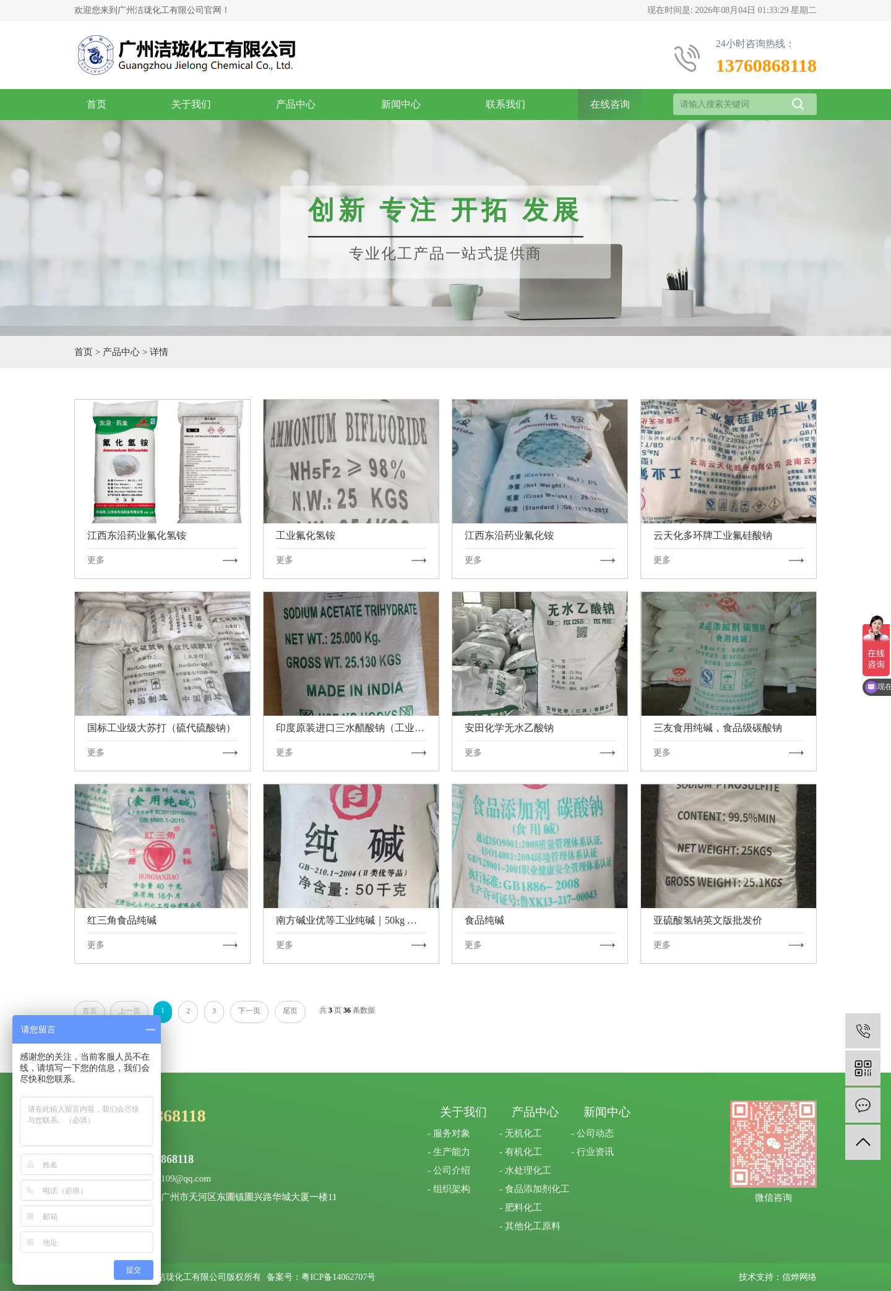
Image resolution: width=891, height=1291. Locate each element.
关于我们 (191, 104)
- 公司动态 (592, 1133)
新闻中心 (401, 104)
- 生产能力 (449, 1152)
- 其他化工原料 (530, 1226)
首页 (96, 104)
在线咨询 (610, 104)
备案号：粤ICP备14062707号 (321, 1277)
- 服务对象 (449, 1133)
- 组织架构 (449, 1189)
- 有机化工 (520, 1152)
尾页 (290, 1010)
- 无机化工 (520, 1133)
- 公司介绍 (449, 1170)
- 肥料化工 (520, 1207)
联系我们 (505, 104)
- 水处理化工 (525, 1170)
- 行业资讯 (592, 1152)
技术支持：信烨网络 (778, 1277)
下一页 (249, 1010)
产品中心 (296, 104)
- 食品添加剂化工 (534, 1189)
